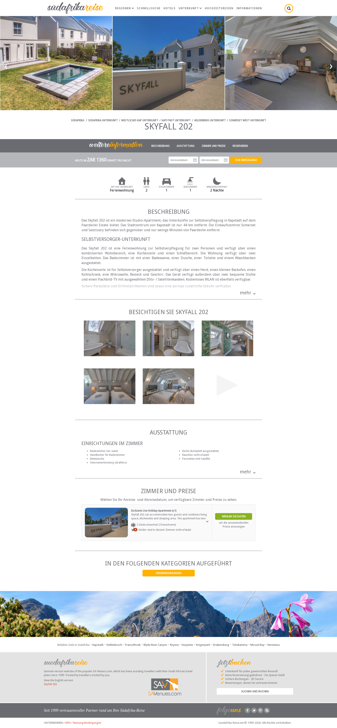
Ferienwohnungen (168, 573)
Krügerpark (203, 644)
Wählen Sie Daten (234, 516)
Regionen (124, 8)
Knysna (174, 644)
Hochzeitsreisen (219, 8)
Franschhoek (133, 644)
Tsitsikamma (239, 644)
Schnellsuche (149, 8)
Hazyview (187, 644)
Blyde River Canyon (155, 644)
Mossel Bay (257, 644)
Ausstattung (186, 145)
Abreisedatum (225, 160)
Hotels (170, 8)
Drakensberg (221, 644)
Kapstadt (97, 644)
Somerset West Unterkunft (247, 120)
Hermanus (273, 644)
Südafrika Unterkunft (103, 120)
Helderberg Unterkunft (210, 120)
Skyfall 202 (50, 684)
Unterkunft (190, 8)
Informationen (249, 8)
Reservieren (240, 145)
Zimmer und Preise (213, 145)
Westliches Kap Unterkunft (139, 120)
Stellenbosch (114, 644)
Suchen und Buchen (255, 691)
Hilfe (68, 722)
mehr (245, 292)
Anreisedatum (195, 160)
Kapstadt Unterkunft (176, 120)
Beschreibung (160, 145)
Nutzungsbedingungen (87, 722)
